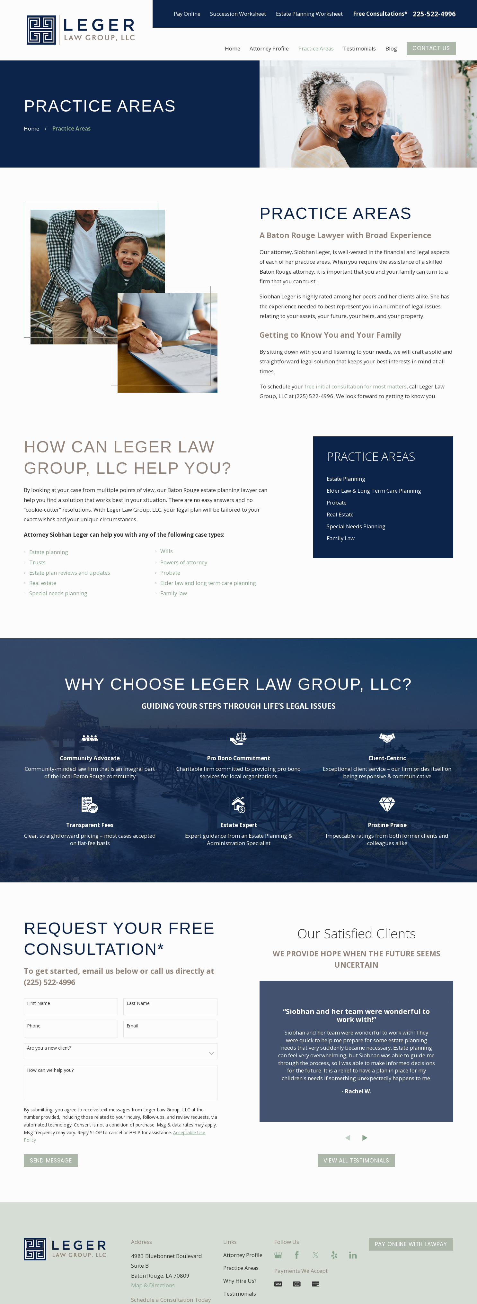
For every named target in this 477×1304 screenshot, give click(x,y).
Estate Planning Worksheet (309, 13)
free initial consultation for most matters (356, 386)
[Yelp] (334, 1255)
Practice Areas (241, 1268)
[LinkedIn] (353, 1255)
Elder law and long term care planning (208, 583)
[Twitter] (316, 1255)
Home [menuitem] (232, 48)
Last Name (138, 1003)
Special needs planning (58, 593)
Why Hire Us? (240, 1280)
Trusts (37, 562)
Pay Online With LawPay (411, 1244)
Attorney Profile (242, 1255)
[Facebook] (297, 1255)
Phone (33, 1026)
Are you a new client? (49, 1048)
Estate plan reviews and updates (69, 572)
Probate (170, 572)
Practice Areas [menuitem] (316, 48)
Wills (166, 551)
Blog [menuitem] (391, 48)
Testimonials (239, 1293)
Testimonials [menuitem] (359, 48)
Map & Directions (153, 1285)
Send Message (51, 1160)
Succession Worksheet (238, 13)
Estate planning (48, 552)
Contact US (431, 48)
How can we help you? (50, 1070)
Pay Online (187, 13)
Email (132, 1026)
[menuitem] (383, 479)
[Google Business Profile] (278, 1255)
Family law (173, 593)
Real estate (42, 583)
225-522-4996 (434, 14)
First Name (38, 1003)
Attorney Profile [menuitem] (269, 48)
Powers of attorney (183, 562)
